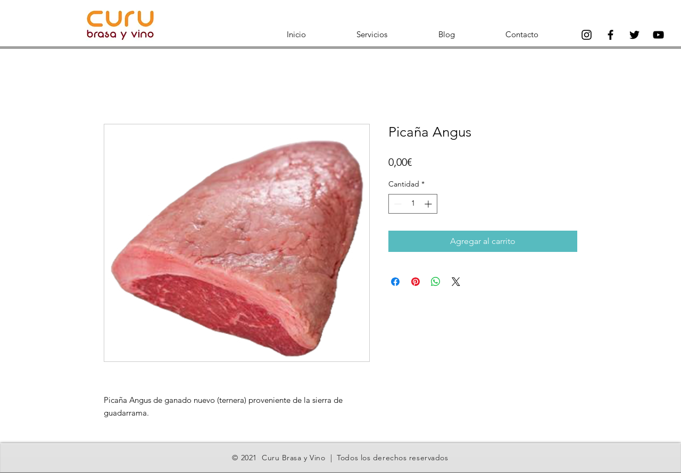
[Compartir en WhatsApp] (435, 281)
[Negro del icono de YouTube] (658, 34)
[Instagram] (586, 34)
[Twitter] (634, 34)
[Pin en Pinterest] (415, 281)
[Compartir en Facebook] (395, 281)
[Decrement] (396, 204)
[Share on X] (456, 281)
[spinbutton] (412, 204)
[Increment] (429, 204)
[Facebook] (610, 34)
